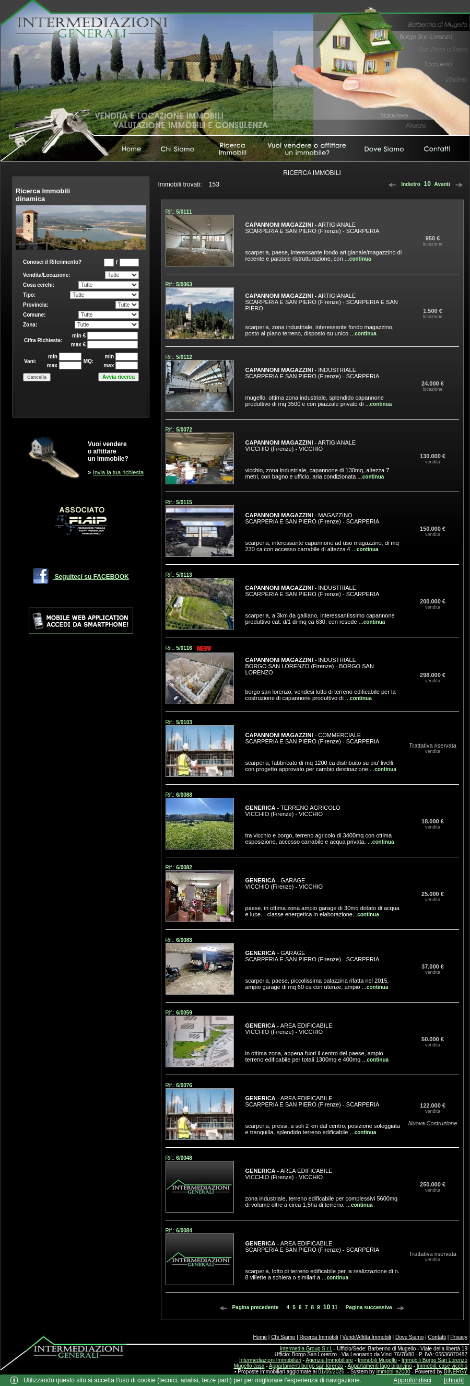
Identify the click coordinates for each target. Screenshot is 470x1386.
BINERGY (455, 1372)
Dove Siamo (409, 1337)
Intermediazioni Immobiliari (270, 1360)
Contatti (437, 1337)
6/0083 (184, 940)
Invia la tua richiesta (118, 472)
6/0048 (184, 1158)
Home (260, 1337)
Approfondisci (412, 1380)
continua (360, 259)
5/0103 (184, 722)
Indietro (402, 184)
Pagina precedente (247, 1307)
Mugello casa (249, 1366)
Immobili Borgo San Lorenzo (434, 1360)
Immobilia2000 (393, 1372)
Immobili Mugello (377, 1360)
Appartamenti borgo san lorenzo (306, 1366)
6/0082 (184, 867)
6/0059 (184, 1013)
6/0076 (184, 1085)
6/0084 (184, 1230)
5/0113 (184, 575)
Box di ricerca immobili (81, 333)
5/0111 (184, 212)
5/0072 (184, 430)
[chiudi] (454, 1380)
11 (334, 1307)
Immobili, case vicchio (442, 1366)
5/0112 (184, 357)
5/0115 (184, 502)
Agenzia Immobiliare (329, 1360)
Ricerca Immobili (319, 1337)
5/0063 (184, 284)
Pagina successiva (377, 1307)
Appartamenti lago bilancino (379, 1366)
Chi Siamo (283, 1337)
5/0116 (184, 648)
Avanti (450, 184)
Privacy (458, 1337)
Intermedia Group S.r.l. (306, 1349)
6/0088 (184, 795)
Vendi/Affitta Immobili (367, 1337)
